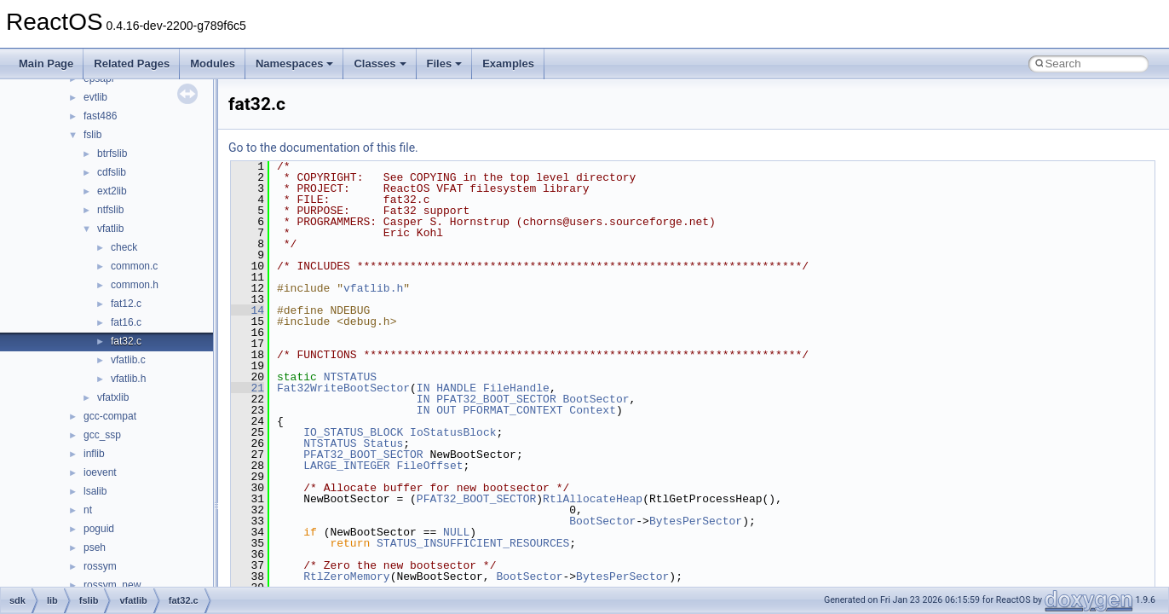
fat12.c (126, 304)
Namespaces (295, 63)
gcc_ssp (102, 435)
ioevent (100, 472)
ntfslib (110, 210)
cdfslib (111, 172)
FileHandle (516, 388)
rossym (100, 566)
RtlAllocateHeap (592, 499)
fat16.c (126, 322)
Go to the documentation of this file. (323, 147)
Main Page (46, 63)
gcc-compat (110, 416)
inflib (94, 454)
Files (445, 63)
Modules (212, 63)
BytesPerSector (695, 521)
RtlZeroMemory (346, 576)
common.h (134, 285)
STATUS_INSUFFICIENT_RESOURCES (473, 543)
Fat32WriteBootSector (343, 388)
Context (592, 410)
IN (423, 388)
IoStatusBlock (453, 432)
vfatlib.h (128, 379)
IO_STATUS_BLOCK (353, 432)
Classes (380, 63)
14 (247, 310)
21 (247, 388)
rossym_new (112, 585)
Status (383, 443)
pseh (95, 547)
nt (88, 510)
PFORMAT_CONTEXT (512, 410)
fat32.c (126, 341)
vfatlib (110, 229)
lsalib (95, 491)
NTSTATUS (350, 377)
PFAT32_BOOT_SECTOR (496, 399)
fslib (92, 135)
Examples (508, 63)
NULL (456, 532)
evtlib (95, 97)
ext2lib (112, 191)
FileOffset (429, 465)
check (124, 247)
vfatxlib (113, 397)
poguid (99, 529)
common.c (134, 266)
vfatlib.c (128, 360)
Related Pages (132, 63)
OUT (446, 410)
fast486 (100, 116)
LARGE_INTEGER (346, 465)
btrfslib (112, 153)
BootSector (595, 399)
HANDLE (456, 388)
